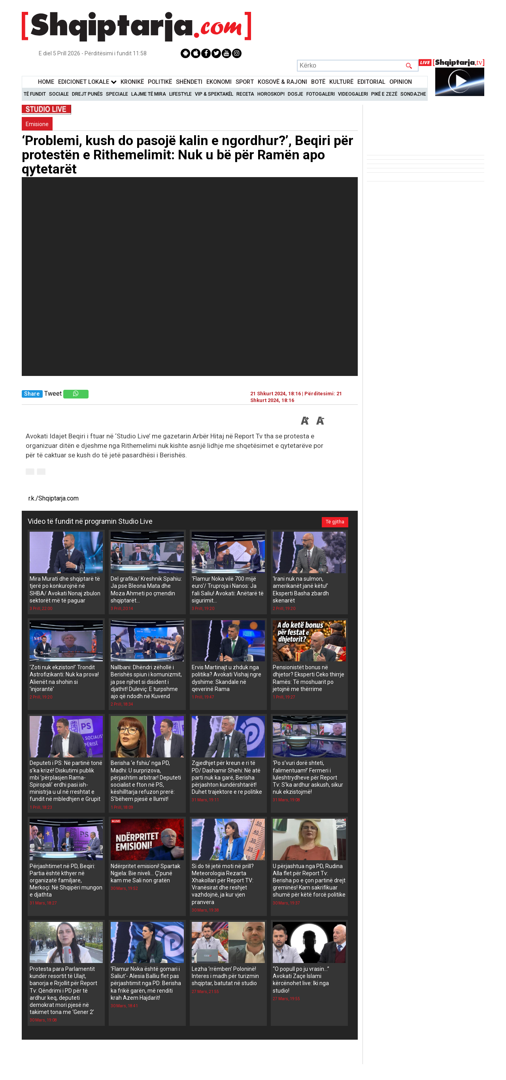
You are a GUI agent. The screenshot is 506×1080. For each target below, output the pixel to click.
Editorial (371, 82)
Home (46, 82)
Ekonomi (219, 82)
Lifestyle (180, 94)
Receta (245, 94)
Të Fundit (35, 94)
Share (32, 394)
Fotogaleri (320, 94)
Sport (245, 82)
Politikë (160, 82)
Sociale (59, 94)
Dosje (295, 94)
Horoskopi (271, 94)
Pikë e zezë (384, 94)
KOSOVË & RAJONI (282, 82)
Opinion (400, 82)
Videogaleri (353, 94)
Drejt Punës (87, 94)
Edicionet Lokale (87, 82)
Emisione (37, 124)
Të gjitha (334, 521)
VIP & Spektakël (214, 94)
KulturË (341, 82)
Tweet (53, 393)
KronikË (132, 82)
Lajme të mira (148, 94)
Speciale (117, 94)
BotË (318, 82)
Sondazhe (413, 94)
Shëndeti (189, 82)
